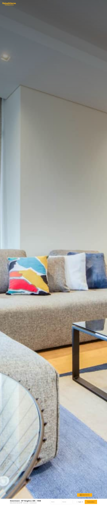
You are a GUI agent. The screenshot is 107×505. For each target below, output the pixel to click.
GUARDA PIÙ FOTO (85, 495)
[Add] (82, 502)
